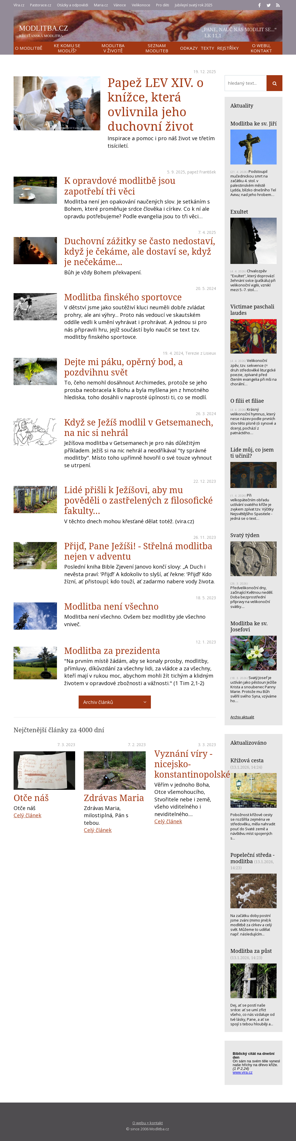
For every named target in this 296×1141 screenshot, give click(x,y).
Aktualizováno (248, 742)
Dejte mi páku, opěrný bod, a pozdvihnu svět (123, 367)
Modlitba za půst (251, 950)
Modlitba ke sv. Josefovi (249, 626)
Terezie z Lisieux (200, 353)
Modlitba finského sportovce (123, 297)
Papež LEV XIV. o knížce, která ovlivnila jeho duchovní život (156, 104)
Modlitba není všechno (111, 606)
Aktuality (241, 105)
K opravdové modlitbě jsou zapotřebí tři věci (119, 186)
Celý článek (27, 815)
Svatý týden (245, 535)
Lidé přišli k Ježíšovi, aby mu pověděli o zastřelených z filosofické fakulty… (138, 500)
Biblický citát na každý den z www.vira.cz (256, 1063)
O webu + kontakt (147, 1122)
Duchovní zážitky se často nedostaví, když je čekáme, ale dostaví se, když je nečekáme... (139, 251)
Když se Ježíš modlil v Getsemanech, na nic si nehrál (138, 427)
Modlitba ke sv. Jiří (253, 123)
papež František (201, 172)
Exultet (239, 211)
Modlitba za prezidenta (112, 651)
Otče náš (31, 798)
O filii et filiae (247, 400)
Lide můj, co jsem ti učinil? (252, 452)
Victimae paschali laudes (252, 309)
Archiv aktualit (242, 717)
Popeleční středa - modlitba (252, 858)
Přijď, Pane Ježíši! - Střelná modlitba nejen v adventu (138, 551)
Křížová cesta (247, 760)
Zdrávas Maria (114, 798)
